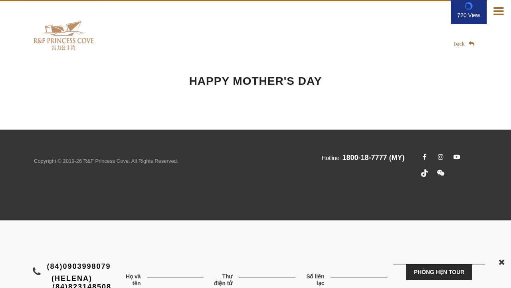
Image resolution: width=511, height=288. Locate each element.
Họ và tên (133, 279)
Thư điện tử (223, 279)
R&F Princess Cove (106, 161)
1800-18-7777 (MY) (373, 158)
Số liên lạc (315, 279)
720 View (468, 15)
